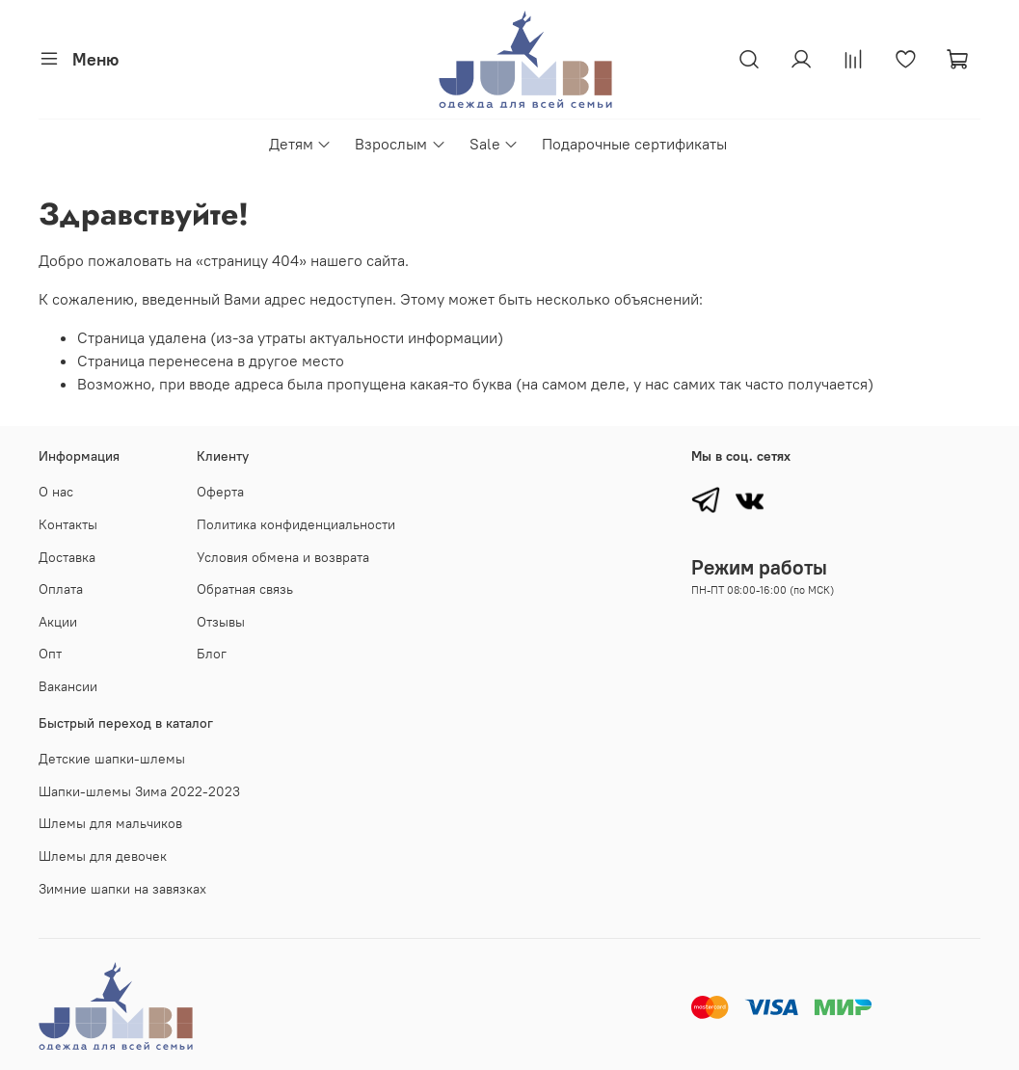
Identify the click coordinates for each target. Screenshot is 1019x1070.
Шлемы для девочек (103, 856)
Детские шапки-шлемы (112, 758)
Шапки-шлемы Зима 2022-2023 (139, 791)
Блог (212, 653)
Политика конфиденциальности (296, 524)
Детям (300, 143)
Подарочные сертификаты (634, 143)
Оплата (61, 589)
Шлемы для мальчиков (110, 823)
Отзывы (221, 621)
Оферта (220, 491)
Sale (494, 143)
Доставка (67, 557)
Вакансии (68, 686)
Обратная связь (245, 589)
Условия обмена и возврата (283, 557)
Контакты (68, 524)
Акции (58, 621)
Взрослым (400, 143)
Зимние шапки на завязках (122, 888)
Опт (50, 653)
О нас (56, 491)
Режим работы (759, 567)
